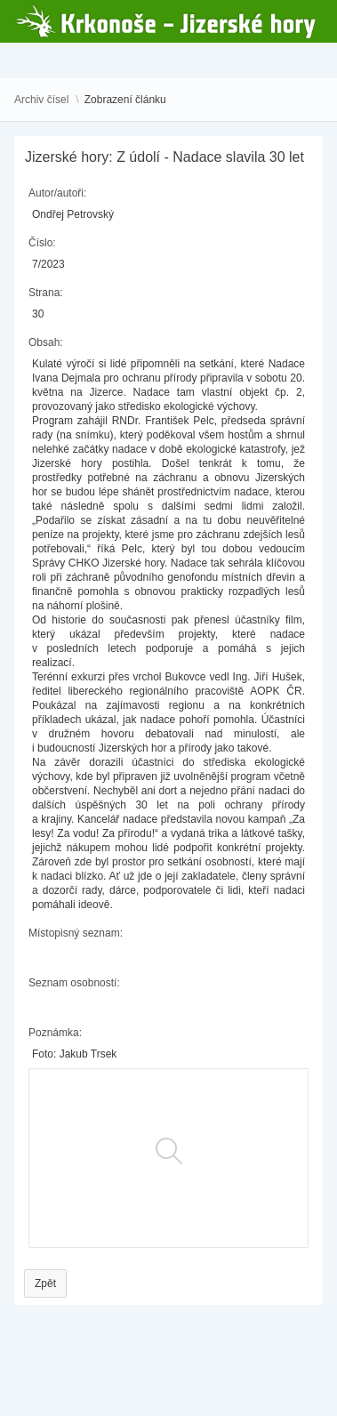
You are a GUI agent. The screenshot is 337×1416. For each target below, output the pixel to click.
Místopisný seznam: (75, 933)
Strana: (45, 292)
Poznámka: (55, 1032)
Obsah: (45, 342)
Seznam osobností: (74, 983)
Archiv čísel (41, 99)
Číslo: (42, 243)
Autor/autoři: (57, 193)
